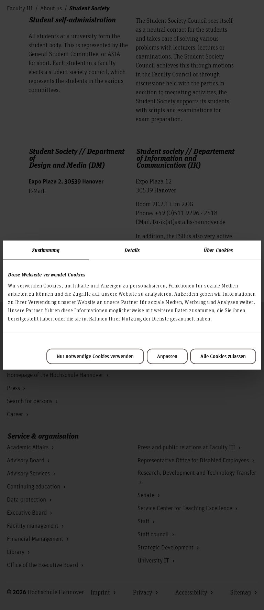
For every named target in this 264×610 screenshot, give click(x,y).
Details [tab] (132, 249)
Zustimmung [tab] (45, 249)
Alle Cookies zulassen (223, 356)
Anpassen (167, 356)
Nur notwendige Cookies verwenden (95, 356)
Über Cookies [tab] (218, 249)
